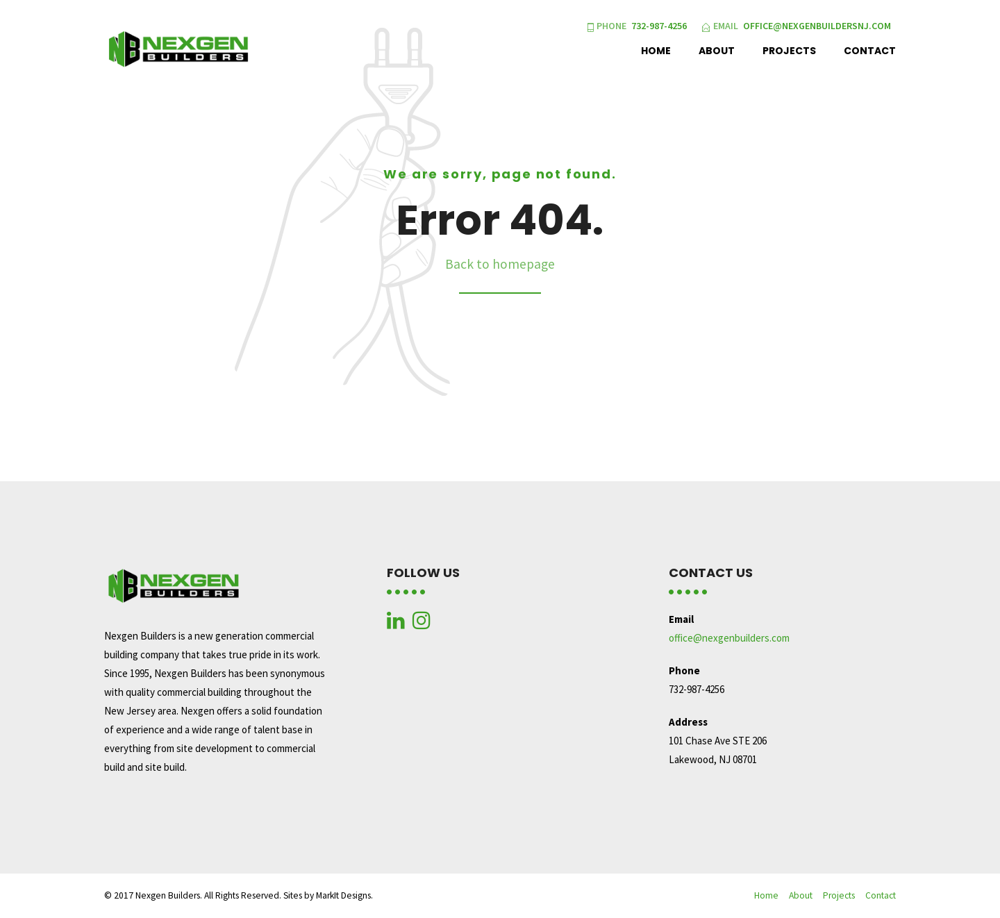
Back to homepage (500, 264)
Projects (789, 51)
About (717, 51)
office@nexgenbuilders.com (729, 637)
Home (656, 51)
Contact (870, 51)
